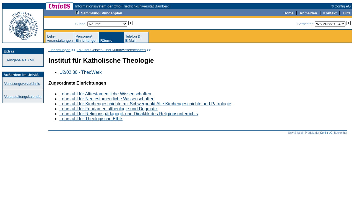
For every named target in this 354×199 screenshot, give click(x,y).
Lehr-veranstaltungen (60, 38)
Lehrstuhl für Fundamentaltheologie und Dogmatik (108, 108)
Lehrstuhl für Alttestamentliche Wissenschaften (105, 93)
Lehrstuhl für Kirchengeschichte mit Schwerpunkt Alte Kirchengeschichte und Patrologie (145, 103)
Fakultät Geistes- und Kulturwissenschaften (111, 50)
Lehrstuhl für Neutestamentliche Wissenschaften (106, 98)
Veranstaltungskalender (23, 97)
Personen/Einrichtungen (87, 38)
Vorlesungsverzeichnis (22, 84)
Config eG (326, 132)
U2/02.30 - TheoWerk (80, 72)
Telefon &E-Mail (132, 38)
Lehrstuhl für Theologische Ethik (91, 118)
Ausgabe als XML (21, 60)
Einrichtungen (59, 50)
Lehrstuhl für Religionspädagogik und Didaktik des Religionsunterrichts (128, 113)
